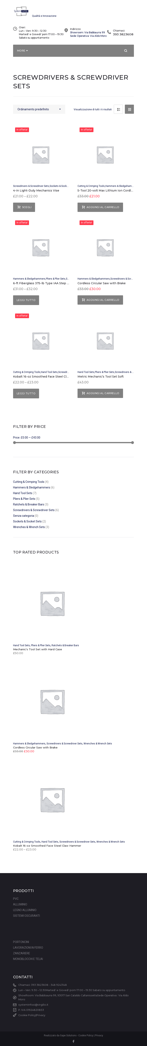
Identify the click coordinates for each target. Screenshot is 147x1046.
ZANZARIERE (21, 953)
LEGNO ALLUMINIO (24, 910)
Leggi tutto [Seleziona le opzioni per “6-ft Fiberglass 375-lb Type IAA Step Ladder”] (26, 302)
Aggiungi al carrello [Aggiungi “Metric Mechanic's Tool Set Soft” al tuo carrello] (103, 395)
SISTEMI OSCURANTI (26, 915)
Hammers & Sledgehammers (121, 188)
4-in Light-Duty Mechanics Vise (36, 193)
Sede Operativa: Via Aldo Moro (88, 38)
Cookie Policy (27, 1015)
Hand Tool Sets (49, 374)
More (21, 52)
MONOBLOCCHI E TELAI (28, 959)
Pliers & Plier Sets (55, 281)
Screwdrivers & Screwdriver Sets (31, 188)
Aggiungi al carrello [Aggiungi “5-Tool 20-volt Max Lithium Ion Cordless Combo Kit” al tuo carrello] (103, 209)
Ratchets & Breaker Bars (28, 506)
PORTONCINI (21, 942)
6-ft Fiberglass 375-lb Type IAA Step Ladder (45, 285)
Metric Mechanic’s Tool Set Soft (101, 379)
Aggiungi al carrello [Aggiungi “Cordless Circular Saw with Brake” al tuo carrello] (103, 302)
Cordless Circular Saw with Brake (102, 285)
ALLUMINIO (20, 904)
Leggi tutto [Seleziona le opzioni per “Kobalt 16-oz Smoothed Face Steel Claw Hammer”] (26, 395)
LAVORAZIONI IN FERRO (28, 947)
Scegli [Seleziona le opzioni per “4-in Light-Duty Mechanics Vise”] (27, 209)
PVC (16, 898)
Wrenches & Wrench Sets (29, 529)
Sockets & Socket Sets (62, 188)
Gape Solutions (68, 1035)
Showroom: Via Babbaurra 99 (87, 34)
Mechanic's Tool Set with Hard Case (37, 651)
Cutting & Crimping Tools (91, 188)
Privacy (40, 1015)
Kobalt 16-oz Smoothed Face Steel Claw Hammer (48, 379)
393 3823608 (123, 36)
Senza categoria (23, 518)
